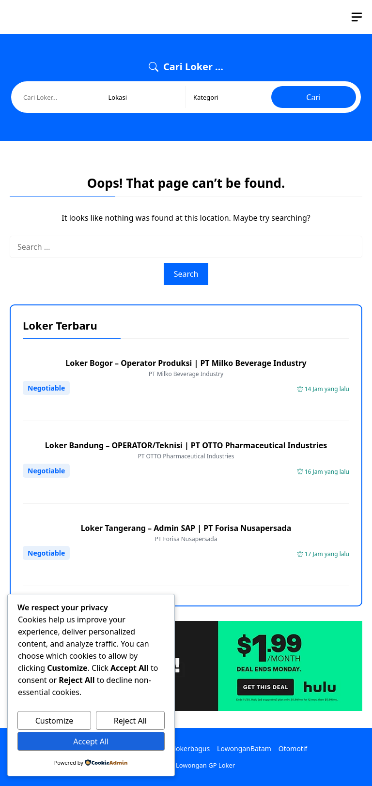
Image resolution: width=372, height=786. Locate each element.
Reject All (130, 720)
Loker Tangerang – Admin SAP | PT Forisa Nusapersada (186, 528)
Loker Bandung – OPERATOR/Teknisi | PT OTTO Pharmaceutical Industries (186, 445)
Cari (313, 97)
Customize (54, 720)
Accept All (90, 741)
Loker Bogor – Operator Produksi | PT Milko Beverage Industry (185, 363)
